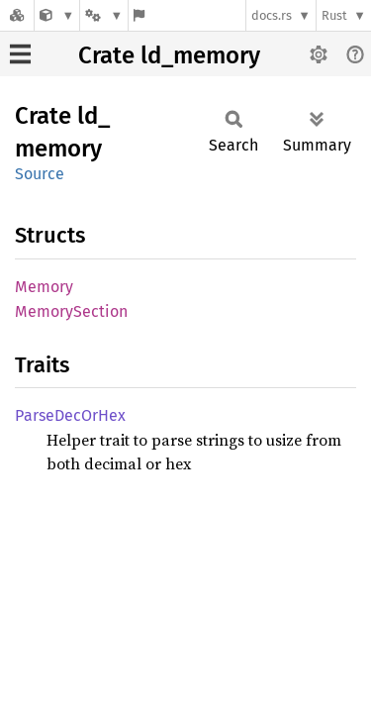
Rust (334, 15)
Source (39, 173)
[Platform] (104, 15)
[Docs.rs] (17, 15)
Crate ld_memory (169, 55)
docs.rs (271, 15)
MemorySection (71, 311)
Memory (44, 286)
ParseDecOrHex (70, 415)
